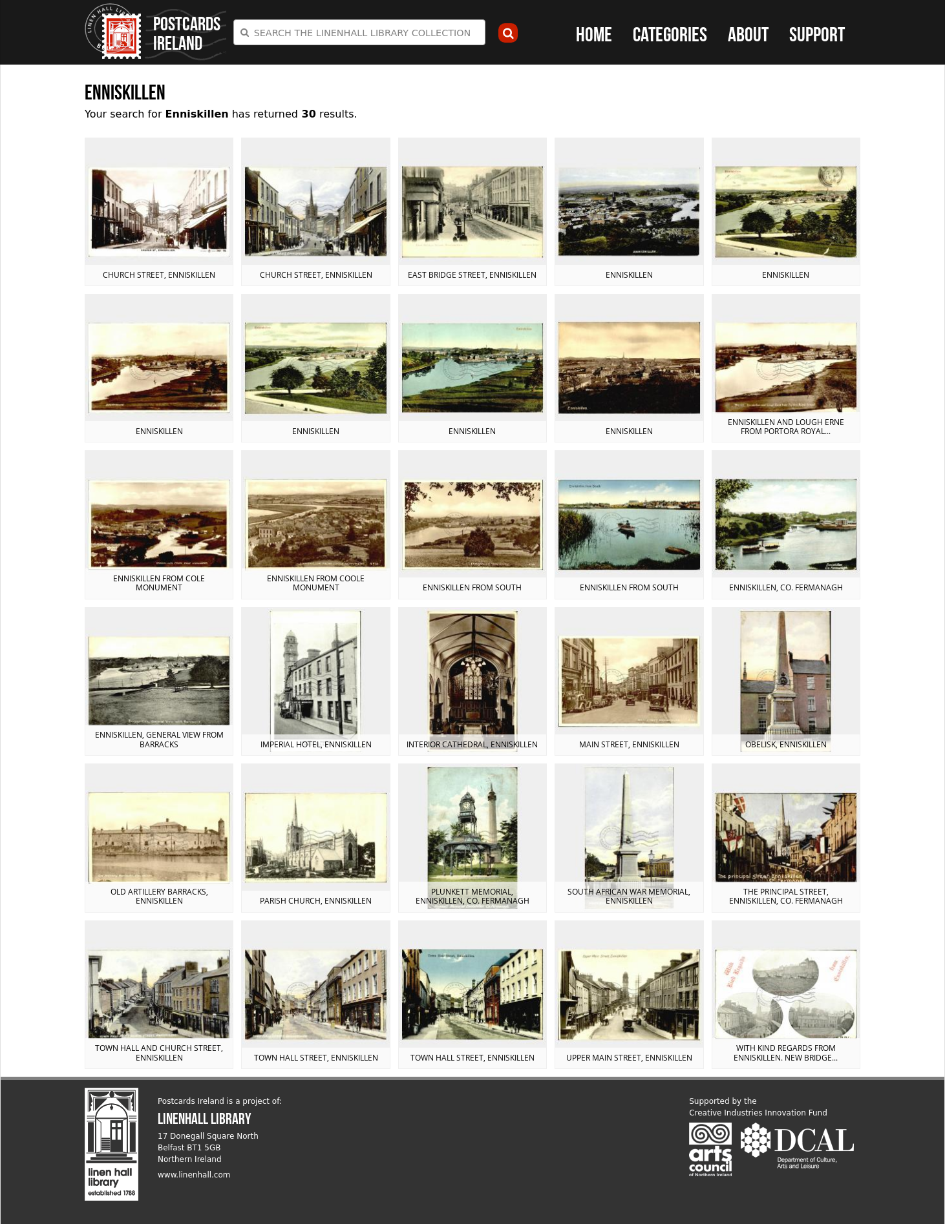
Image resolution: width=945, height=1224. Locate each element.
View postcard (159, 211)
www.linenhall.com (194, 1174)
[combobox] (359, 32)
